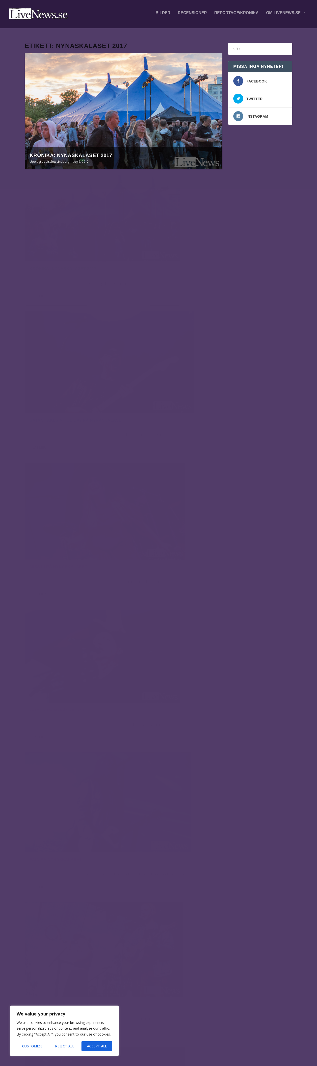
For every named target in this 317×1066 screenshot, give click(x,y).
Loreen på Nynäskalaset (59, 578)
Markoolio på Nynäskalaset (64, 805)
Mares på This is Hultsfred (67, 981)
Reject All (64, 1046)
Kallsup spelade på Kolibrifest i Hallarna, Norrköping (71, 929)
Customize (32, 1046)
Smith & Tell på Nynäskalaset (167, 476)
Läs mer (39, 270)
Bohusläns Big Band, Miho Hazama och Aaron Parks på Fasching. (62, 957)
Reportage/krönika (236, 15)
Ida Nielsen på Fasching (73, 1000)
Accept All (97, 1046)
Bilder (163, 15)
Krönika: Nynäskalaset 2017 (71, 153)
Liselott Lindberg (57, 159)
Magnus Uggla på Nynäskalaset (68, 691)
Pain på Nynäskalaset (56, 464)
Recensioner (192, 15)
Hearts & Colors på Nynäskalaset (173, 589)
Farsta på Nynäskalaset (161, 362)
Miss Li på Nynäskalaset (58, 351)
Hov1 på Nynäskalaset (158, 816)
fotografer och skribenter (232, 933)
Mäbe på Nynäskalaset (159, 702)
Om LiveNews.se (283, 15)
